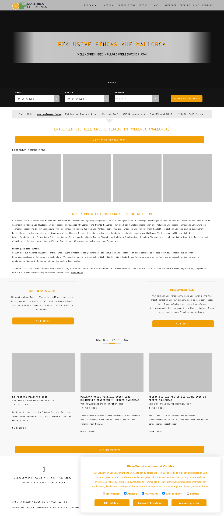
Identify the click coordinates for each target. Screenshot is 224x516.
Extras (143, 5)
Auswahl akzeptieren (150, 503)
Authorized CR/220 (46, 508)
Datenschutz (41, 502)
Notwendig (111, 493)
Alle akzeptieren (189, 503)
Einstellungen (172, 493)
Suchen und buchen (187, 98)
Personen (119, 92)
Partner (193, 493)
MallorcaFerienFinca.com (80, 508)
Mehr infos (19, 428)
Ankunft (19, 92)
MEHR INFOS (43, 321)
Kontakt (207, 5)
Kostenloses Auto (49, 114)
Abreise (69, 92)
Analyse (130, 493)
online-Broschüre (73, 253)
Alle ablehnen (112, 503)
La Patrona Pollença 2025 (30, 396)
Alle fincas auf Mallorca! (110, 140)
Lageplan (109, 5)
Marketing (150, 493)
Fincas (90, 5)
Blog (196, 5)
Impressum (25, 502)
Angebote (171, 5)
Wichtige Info (59, 502)
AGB (156, 5)
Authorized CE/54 (22, 508)
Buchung (185, 5)
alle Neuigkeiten (110, 450)
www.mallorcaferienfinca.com (36, 400)
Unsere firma (126, 5)
